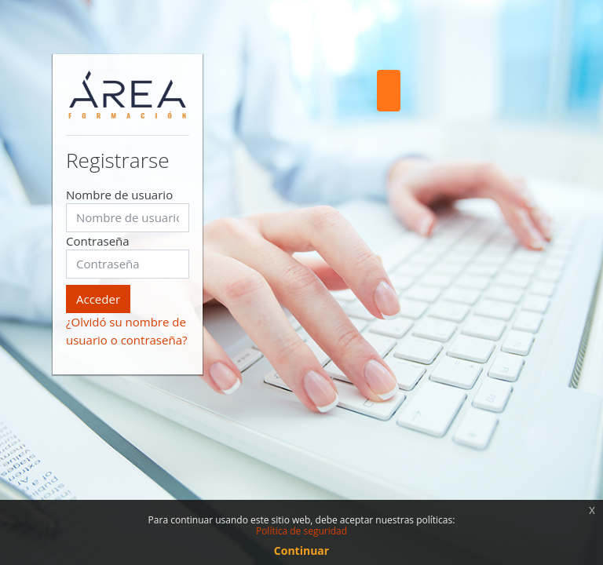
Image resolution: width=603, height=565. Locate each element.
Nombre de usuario (119, 194)
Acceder (98, 299)
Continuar (301, 550)
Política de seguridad (301, 531)
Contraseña (98, 241)
